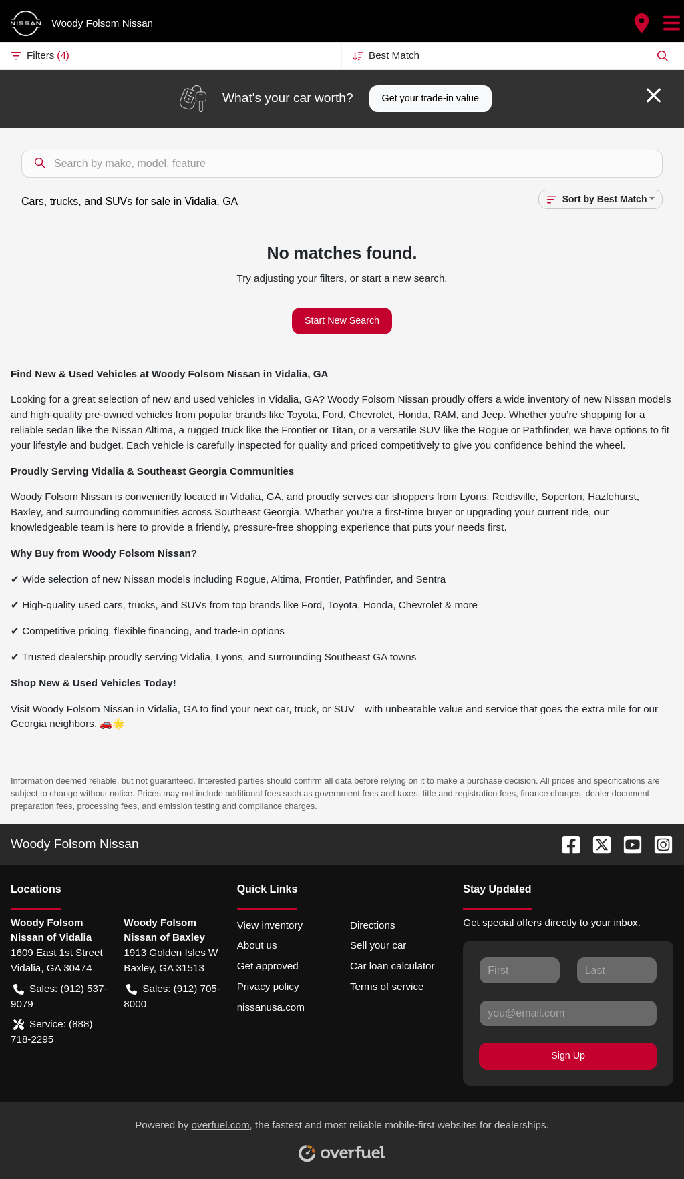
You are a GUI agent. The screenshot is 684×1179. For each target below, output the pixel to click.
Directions (372, 925)
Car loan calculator (392, 965)
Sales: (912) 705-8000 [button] (172, 995)
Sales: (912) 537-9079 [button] (59, 995)
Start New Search (342, 320)
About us (257, 945)
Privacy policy (268, 986)
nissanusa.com (271, 1007)
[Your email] (568, 1013)
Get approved (268, 965)
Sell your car (378, 945)
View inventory (270, 925)
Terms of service (387, 986)
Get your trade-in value (430, 98)
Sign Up (568, 1055)
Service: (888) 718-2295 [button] (52, 1031)
